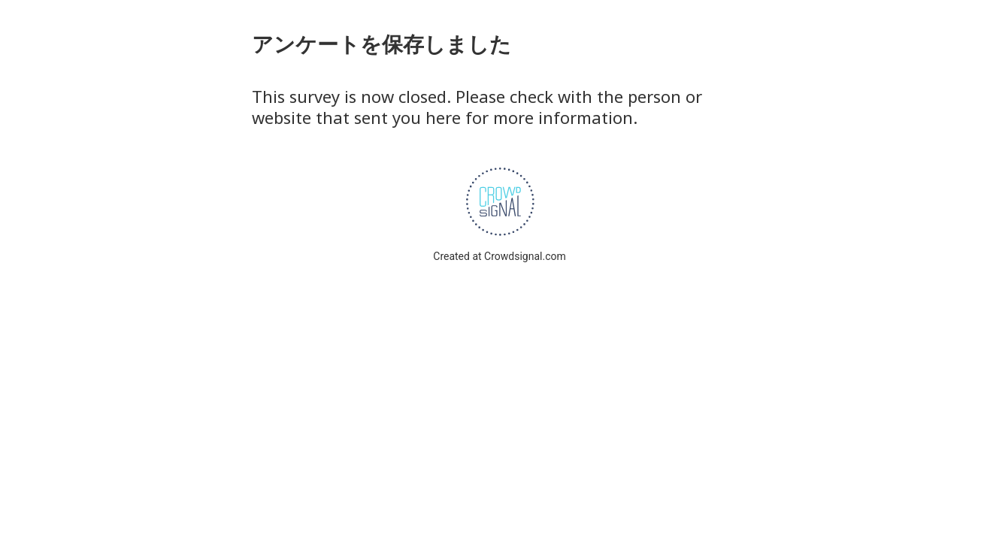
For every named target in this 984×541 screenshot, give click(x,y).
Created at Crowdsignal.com (499, 256)
